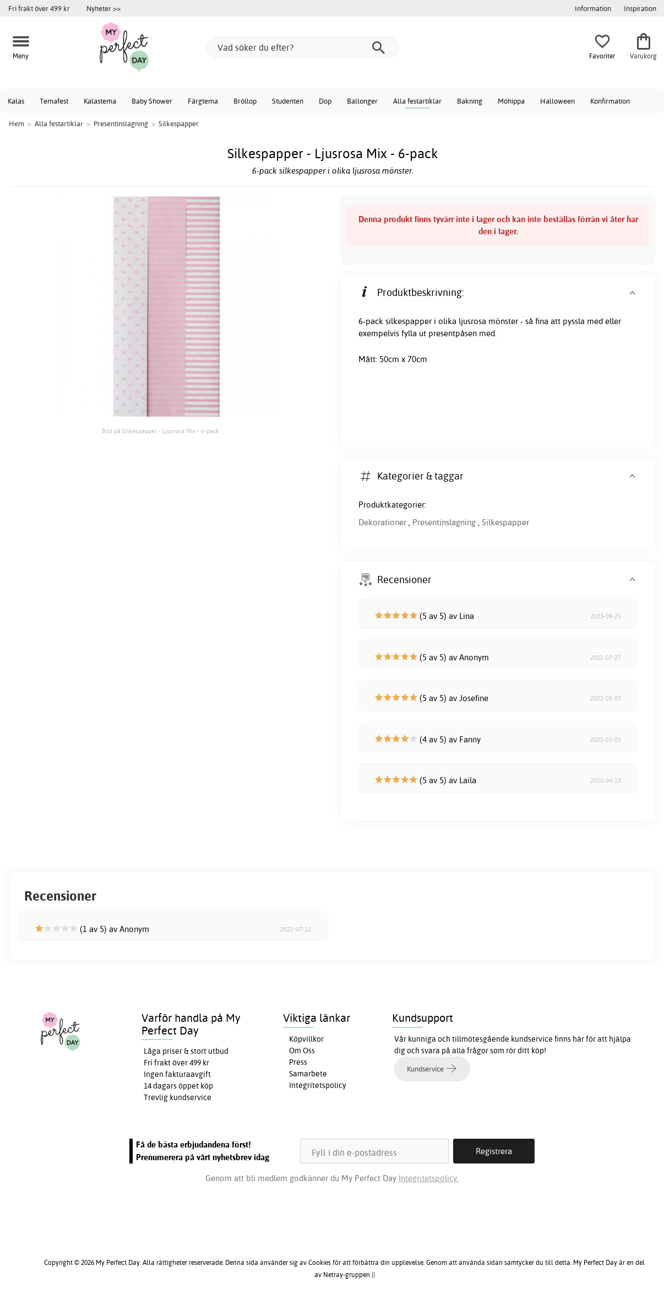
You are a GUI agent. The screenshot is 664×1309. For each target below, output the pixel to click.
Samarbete (308, 1074)
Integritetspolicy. (429, 1178)
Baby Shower (152, 100)
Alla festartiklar (417, 100)
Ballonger (362, 100)
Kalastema (100, 100)
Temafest (54, 100)
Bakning (469, 100)
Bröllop (245, 100)
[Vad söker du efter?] (302, 47)
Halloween (557, 100)
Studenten (287, 100)
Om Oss (302, 1050)
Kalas (16, 100)
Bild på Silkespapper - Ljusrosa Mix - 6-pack (160, 431)
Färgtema (203, 100)
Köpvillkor (306, 1039)
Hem (16, 123)
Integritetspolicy (317, 1085)
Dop (325, 100)
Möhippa (511, 100)
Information (593, 8)
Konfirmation (610, 100)
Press (298, 1062)
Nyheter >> (103, 8)
